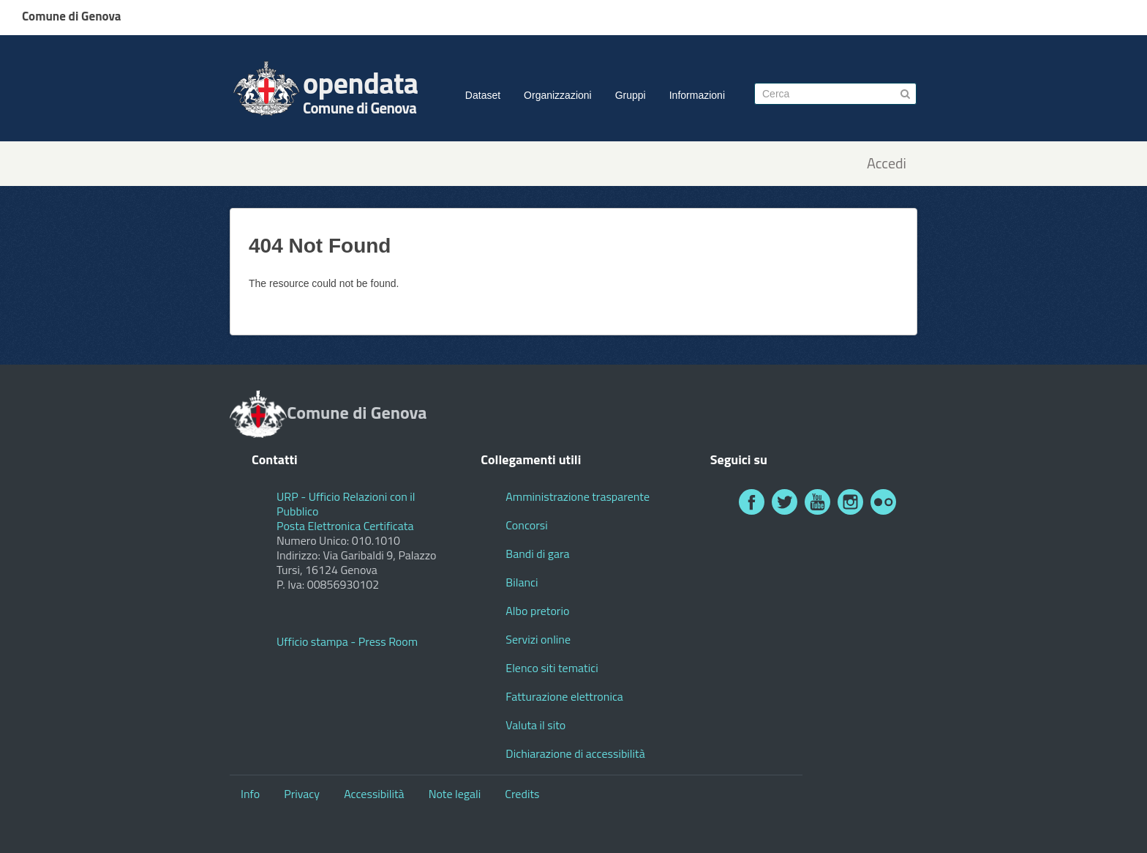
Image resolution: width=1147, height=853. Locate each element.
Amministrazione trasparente (577, 496)
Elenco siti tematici (551, 668)
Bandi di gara (537, 553)
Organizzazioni (558, 95)
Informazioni (697, 95)
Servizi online (538, 639)
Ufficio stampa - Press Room (347, 641)
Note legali (455, 793)
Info (250, 793)
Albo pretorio (537, 610)
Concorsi (526, 525)
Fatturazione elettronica (564, 696)
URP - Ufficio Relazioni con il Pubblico (346, 504)
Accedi (886, 163)
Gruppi (630, 95)
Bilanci (521, 582)
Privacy (302, 793)
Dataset (482, 95)
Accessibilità (374, 793)
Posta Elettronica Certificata (345, 525)
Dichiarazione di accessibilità (574, 753)
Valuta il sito (535, 725)
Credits (522, 793)
